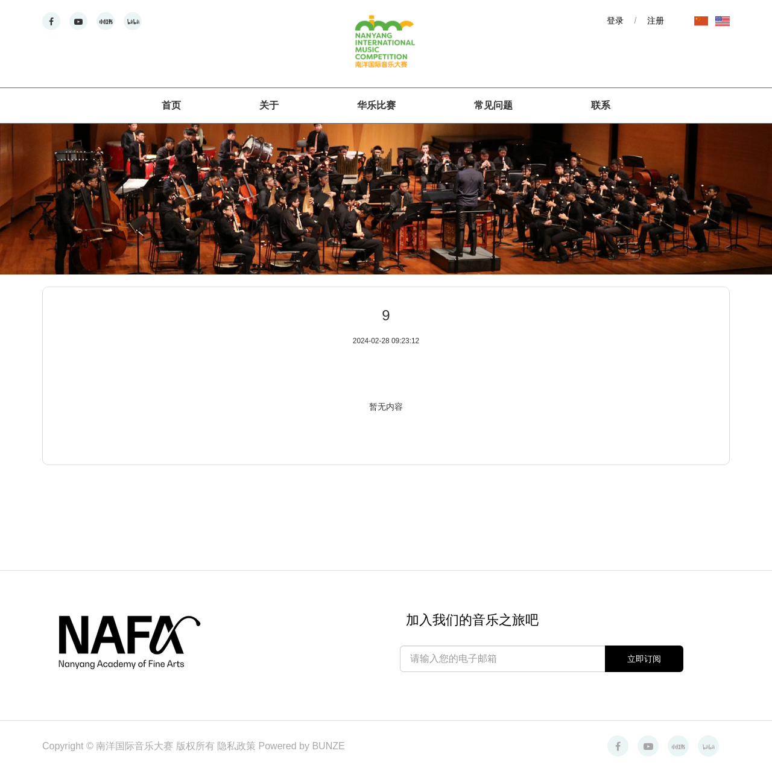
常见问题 (493, 105)
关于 (269, 105)
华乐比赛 (376, 105)
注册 (655, 20)
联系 (600, 105)
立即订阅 (644, 659)
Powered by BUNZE (302, 746)
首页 (171, 105)
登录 (615, 20)
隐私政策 (237, 746)
